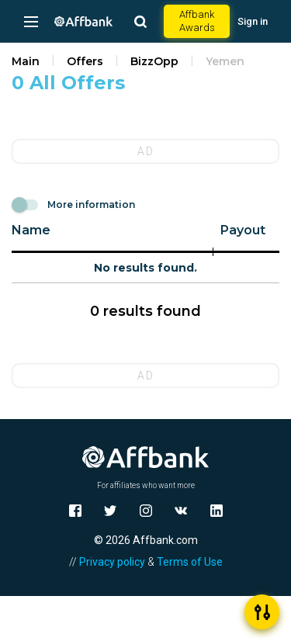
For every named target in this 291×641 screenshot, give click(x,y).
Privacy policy (112, 562)
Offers (85, 61)
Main (26, 61)
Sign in (252, 21)
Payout (242, 230)
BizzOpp (154, 61)
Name (31, 230)
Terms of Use (190, 562)
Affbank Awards (197, 21)
